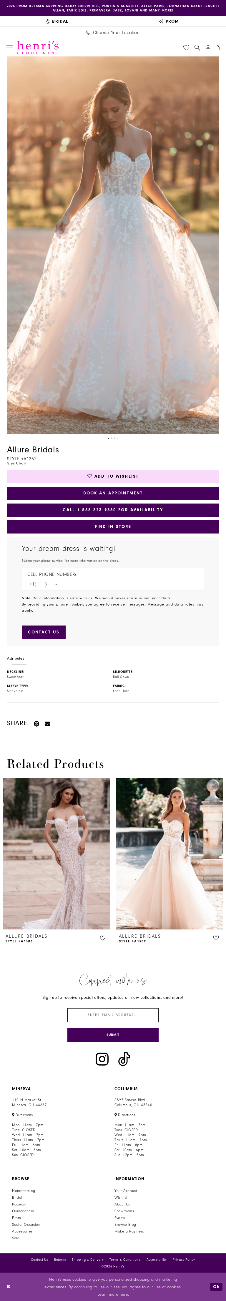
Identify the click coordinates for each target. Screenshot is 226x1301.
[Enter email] (113, 1015)
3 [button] (114, 438)
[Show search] (197, 48)
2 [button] (111, 438)
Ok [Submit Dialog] (216, 1286)
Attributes (15, 658)
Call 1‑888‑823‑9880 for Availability (113, 509)
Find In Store (113, 526)
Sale (16, 1238)
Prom (16, 1218)
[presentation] (56, 853)
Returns (60, 1260)
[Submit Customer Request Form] (44, 632)
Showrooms (124, 1211)
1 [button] (108, 438)
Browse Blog (125, 1225)
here (124, 1294)
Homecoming (23, 1191)
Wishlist (120, 1197)
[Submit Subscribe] (113, 1035)
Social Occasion (26, 1225)
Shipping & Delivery (88, 1260)
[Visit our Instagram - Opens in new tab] (102, 1059)
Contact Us (39, 1260)
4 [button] (117, 438)
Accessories (22, 1231)
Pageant (19, 1204)
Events (119, 1218)
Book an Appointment (113, 493)
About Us (122, 1204)
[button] (9, 48)
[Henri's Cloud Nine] (38, 47)
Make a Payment (129, 1231)
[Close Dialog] (9, 1287)
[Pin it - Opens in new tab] (37, 723)
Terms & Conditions (124, 1260)
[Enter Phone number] (110, 584)
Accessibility (157, 1260)
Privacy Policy (184, 1260)
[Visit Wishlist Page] (186, 48)
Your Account (125, 1191)
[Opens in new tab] (22, 1115)
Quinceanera (23, 1211)
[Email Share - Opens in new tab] (48, 723)
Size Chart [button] (16, 463)
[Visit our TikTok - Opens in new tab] (124, 1059)
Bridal (17, 1197)
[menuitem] (57, 21)
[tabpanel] (113, 245)
